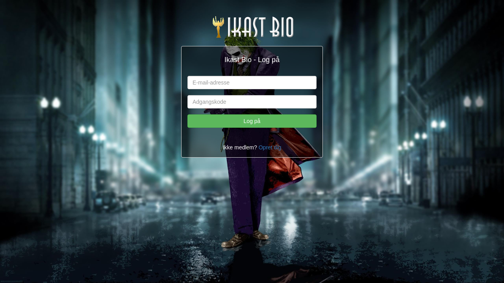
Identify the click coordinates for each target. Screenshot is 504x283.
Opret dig (270, 147)
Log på (252, 121)
